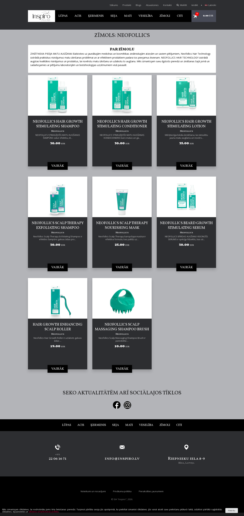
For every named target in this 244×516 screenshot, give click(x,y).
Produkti (127, 5)
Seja (113, 16)
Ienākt (194, 5)
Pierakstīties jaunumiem (151, 491)
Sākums (114, 5)
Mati (128, 16)
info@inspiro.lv (122, 459)
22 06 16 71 (57, 459)
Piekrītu (231, 510)
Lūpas (63, 16)
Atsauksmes (152, 5)
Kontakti (167, 5)
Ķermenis (96, 16)
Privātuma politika (122, 491)
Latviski (210, 5)
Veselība (145, 16)
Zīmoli (164, 16)
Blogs (138, 5)
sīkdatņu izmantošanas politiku (44, 511)
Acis (77, 16)
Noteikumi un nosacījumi (93, 491)
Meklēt (181, 5)
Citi (180, 16)
